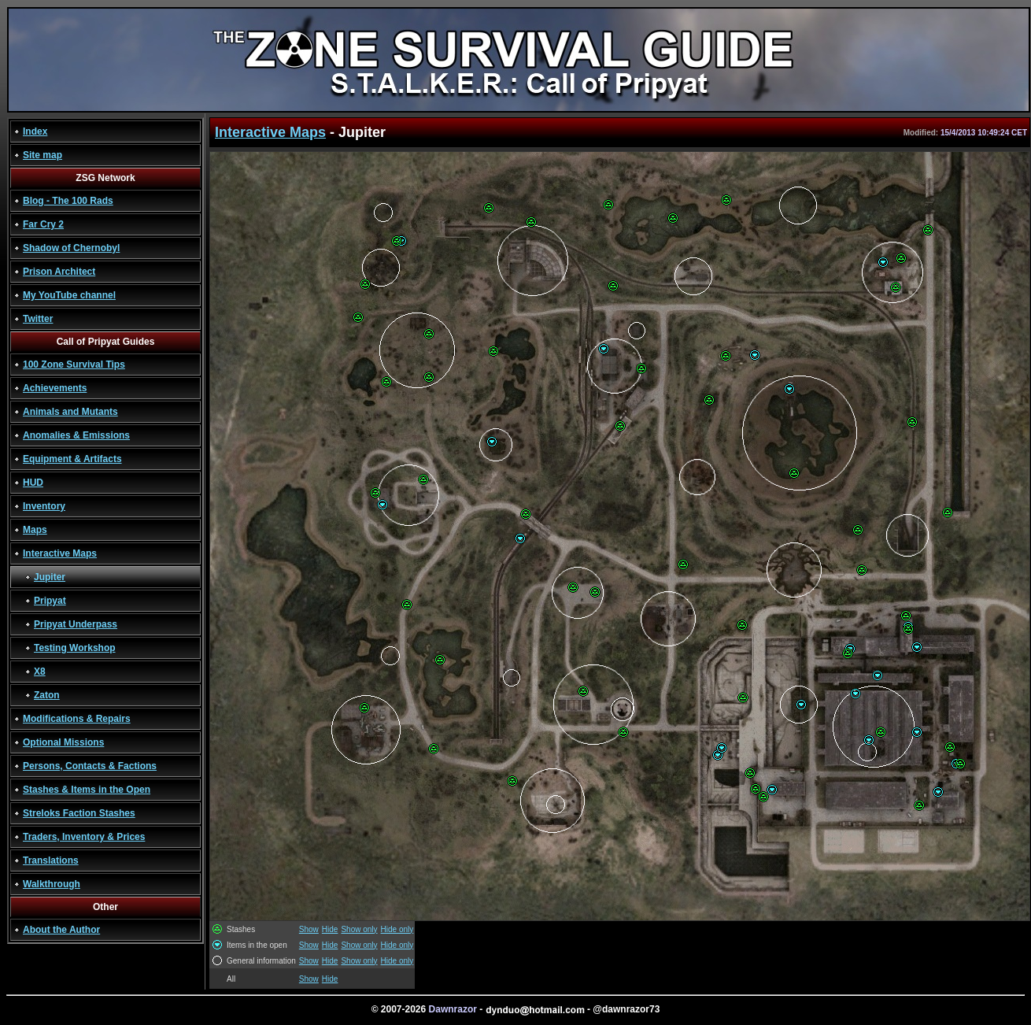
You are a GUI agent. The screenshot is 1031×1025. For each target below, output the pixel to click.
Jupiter (49, 577)
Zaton (47, 695)
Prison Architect (59, 271)
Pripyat (50, 600)
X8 (40, 671)
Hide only (397, 929)
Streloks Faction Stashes (79, 813)
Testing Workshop (75, 647)
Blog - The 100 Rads (68, 200)
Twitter (38, 318)
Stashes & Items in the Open (86, 789)
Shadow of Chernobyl (71, 247)
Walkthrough (51, 884)
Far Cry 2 (43, 224)
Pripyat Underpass (75, 624)
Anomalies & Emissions (76, 435)
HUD (33, 482)
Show (309, 929)
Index (35, 131)
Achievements (55, 388)
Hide (330, 929)
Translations (51, 860)
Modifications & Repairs (77, 718)
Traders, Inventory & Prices (84, 836)
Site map (42, 155)
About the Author (61, 929)
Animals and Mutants (70, 411)
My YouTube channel (69, 295)
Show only (359, 929)
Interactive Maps (60, 553)
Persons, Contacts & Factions (90, 766)
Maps (35, 529)
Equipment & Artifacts (72, 458)
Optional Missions (63, 742)
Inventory (44, 506)
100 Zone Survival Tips (74, 364)
